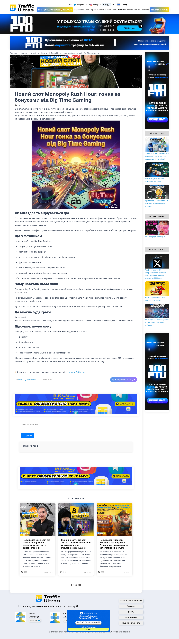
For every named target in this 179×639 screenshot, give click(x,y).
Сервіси (100, 9)
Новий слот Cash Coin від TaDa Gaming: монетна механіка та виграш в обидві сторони (36, 543)
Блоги (114, 9)
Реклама (145, 9)
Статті (108, 9)
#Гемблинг (31, 379)
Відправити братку (124, 379)
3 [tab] (79, 585)
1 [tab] (72, 585)
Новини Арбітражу (77, 372)
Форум (131, 611)
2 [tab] (76, 585)
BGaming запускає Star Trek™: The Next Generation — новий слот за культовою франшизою (76, 543)
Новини (122, 9)
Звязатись (35, 620)
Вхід (125, 5)
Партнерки (79, 9)
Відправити (27, 435)
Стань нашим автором (131, 600)
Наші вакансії (131, 617)
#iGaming (22, 379)
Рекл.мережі (90, 9)
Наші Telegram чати (130, 623)
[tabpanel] (37, 542)
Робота (130, 9)
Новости (24, 533)
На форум (106, 5)
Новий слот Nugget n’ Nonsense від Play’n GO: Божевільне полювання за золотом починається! (114, 543)
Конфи (137, 9)
